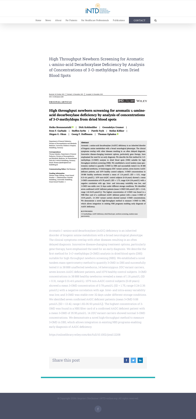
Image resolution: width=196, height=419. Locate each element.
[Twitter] (133, 360)
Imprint (82, 398)
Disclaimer (93, 398)
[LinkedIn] (140, 360)
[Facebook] (126, 360)
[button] (155, 20)
